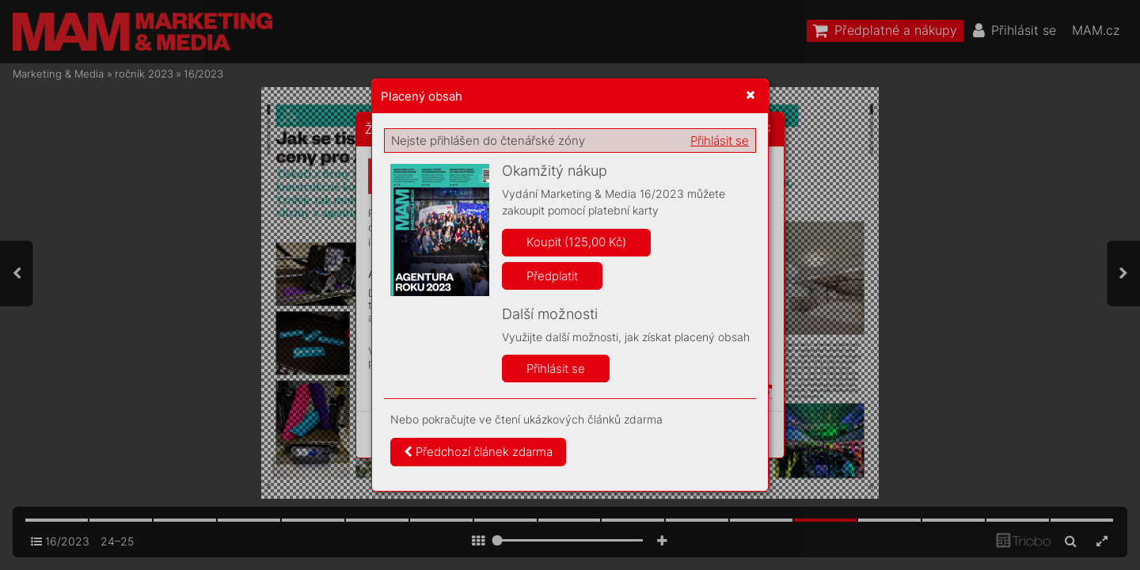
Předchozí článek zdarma (478, 451)
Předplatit (552, 275)
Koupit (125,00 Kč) (576, 241)
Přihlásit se (719, 140)
